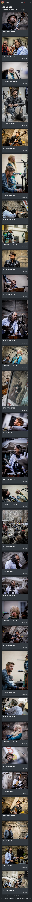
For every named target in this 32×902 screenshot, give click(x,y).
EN (22, 2)
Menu (7, 2)
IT (24, 2)
